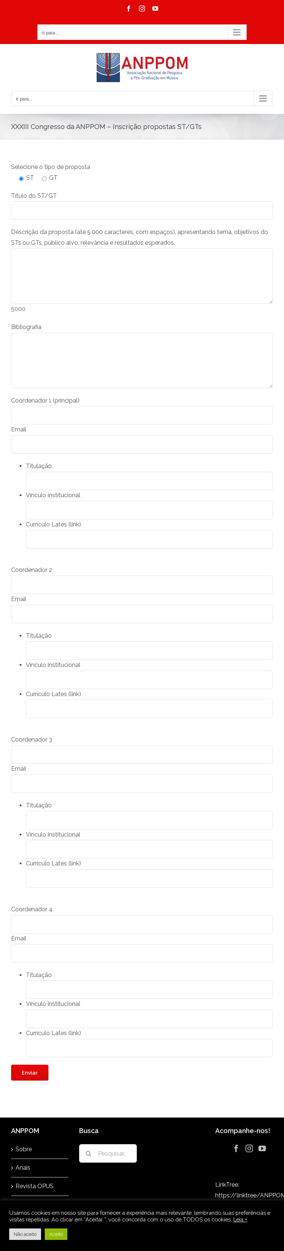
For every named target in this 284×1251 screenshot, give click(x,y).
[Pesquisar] (88, 1153)
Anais (23, 1167)
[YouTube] (262, 1148)
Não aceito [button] (25, 1234)
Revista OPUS (35, 1186)
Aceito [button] (56, 1234)
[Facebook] (236, 1148)
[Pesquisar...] (108, 1153)
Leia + (240, 1219)
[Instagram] (249, 1148)
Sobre (24, 1149)
